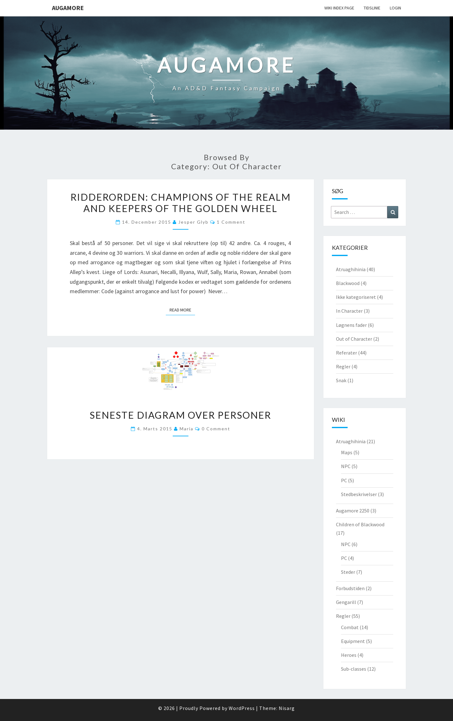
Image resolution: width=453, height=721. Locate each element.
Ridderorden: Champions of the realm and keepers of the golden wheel (180, 202)
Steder (348, 572)
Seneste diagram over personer (180, 415)
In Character (349, 311)
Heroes (348, 655)
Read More (182, 309)
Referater (346, 352)
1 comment (231, 222)
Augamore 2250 (352, 510)
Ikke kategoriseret (356, 297)
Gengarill (346, 602)
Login (395, 8)
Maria (186, 428)
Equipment (353, 641)
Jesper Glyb (193, 222)
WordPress (242, 708)
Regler (343, 366)
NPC (345, 466)
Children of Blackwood (360, 524)
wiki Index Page (339, 8)
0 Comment (216, 428)
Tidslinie (372, 8)
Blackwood (348, 283)
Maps (346, 452)
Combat (350, 627)
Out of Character (354, 339)
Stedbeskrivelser (359, 494)
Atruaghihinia (351, 269)
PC (344, 480)
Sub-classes (353, 669)
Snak (341, 380)
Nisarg (287, 708)
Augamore (68, 8)
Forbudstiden (350, 588)
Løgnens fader (351, 325)
